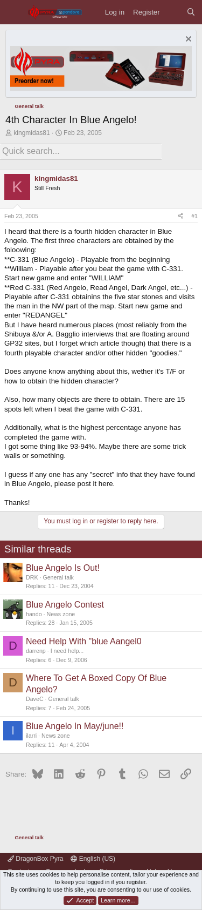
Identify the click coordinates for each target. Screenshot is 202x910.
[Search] (191, 12)
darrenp (36, 651)
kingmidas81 (31, 133)
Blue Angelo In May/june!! (74, 726)
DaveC (35, 699)
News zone (61, 614)
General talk (58, 577)
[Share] (180, 216)
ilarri (31, 735)
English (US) (93, 858)
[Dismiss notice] (187, 40)
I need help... (67, 651)
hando (34, 614)
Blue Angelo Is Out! (63, 567)
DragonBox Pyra (35, 858)
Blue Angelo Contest (65, 604)
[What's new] (173, 12)
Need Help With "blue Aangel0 (84, 641)
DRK (32, 577)
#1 (194, 216)
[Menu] (13, 12)
